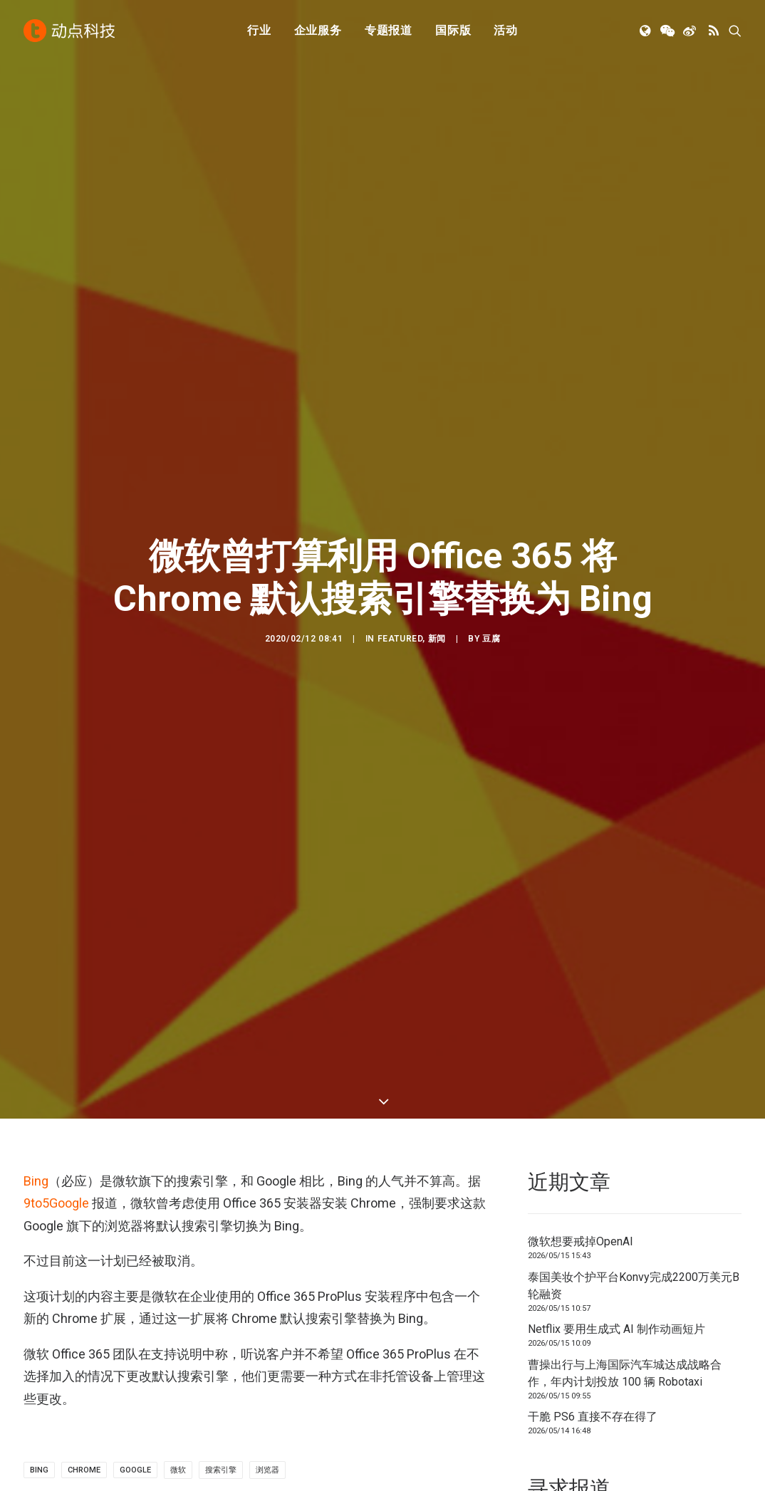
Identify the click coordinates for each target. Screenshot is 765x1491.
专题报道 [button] (388, 30)
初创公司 (232, 1308)
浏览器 (267, 749)
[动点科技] (69, 30)
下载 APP (419, 1308)
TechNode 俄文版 (625, 1328)
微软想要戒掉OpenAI (580, 521)
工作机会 (418, 1388)
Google (135, 749)
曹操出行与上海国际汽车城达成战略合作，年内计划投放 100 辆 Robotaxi (625, 652)
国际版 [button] (453, 30)
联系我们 (418, 1368)
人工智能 (232, 1328)
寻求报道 (418, 1348)
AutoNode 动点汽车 (630, 1368)
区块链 (226, 1388)
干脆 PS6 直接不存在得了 (592, 696)
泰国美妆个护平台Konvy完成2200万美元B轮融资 (633, 565)
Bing (36, 459)
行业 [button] (259, 30)
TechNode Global (623, 1348)
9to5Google (56, 482)
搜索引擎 (220, 749)
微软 (178, 749)
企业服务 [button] (318, 30)
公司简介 (418, 1328)
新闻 (437, 278)
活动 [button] (506, 30)
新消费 (226, 1368)
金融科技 (232, 1348)
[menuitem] (259, 30)
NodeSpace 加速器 (629, 1388)
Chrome (84, 749)
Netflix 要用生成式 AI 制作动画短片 (616, 608)
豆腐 (491, 278)
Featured (400, 278)
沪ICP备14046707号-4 (211, 1476)
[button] (646, 30)
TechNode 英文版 (625, 1308)
